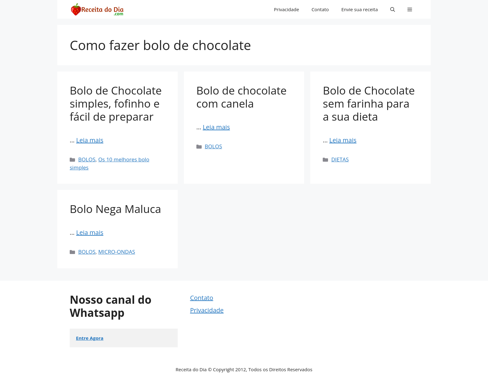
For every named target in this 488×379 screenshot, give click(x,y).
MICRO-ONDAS (116, 251)
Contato (320, 9)
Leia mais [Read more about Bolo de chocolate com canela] (216, 127)
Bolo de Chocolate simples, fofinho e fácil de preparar (116, 103)
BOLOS (87, 159)
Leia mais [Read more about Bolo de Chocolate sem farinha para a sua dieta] (342, 140)
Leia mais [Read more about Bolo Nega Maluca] (89, 232)
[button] (392, 9)
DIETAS (340, 159)
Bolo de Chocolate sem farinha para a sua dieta (369, 103)
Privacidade (286, 9)
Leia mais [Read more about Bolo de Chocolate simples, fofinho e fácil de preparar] (89, 140)
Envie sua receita (359, 9)
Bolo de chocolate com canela (241, 97)
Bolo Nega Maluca (115, 208)
